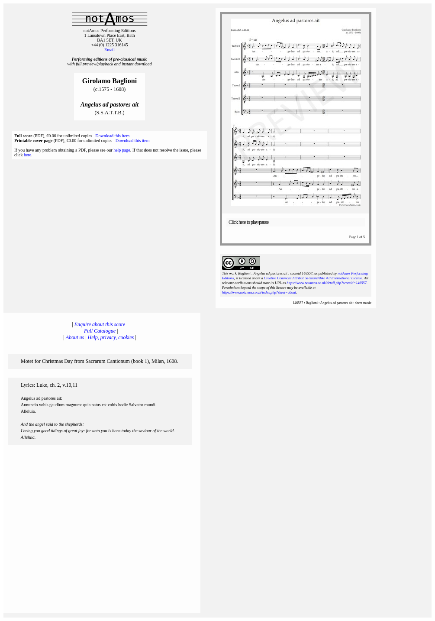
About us (75, 337)
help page (121, 150)
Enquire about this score (99, 324)
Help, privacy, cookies (111, 337)
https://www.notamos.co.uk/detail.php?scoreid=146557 (327, 283)
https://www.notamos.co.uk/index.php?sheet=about (259, 292)
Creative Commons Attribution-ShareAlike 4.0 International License (313, 278)
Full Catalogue (100, 331)
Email (109, 49)
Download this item (112, 135)
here (27, 154)
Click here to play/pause (248, 222)
